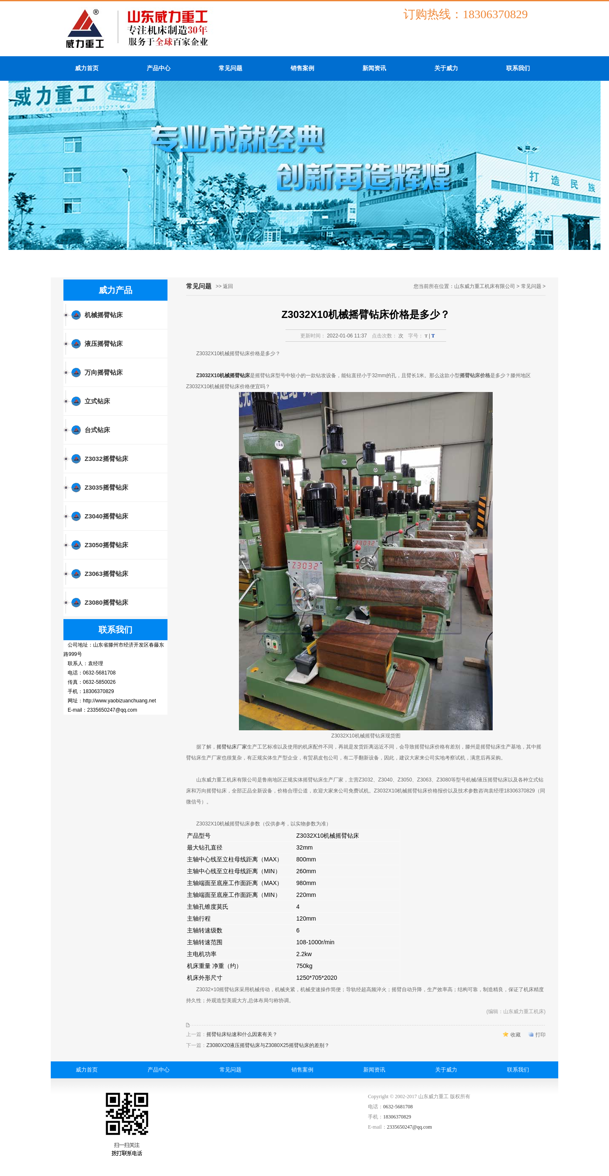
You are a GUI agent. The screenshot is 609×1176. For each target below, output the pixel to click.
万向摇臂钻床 (104, 372)
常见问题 (230, 68)
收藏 (515, 1035)
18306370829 (397, 1117)
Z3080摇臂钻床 (106, 602)
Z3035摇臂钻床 (106, 487)
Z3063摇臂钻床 (106, 573)
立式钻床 (97, 401)
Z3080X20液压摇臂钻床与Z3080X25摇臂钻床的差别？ (267, 1045)
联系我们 (518, 68)
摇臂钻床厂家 (232, 747)
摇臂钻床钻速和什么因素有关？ (241, 1034)
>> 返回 (224, 286)
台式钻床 (97, 429)
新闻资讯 (374, 68)
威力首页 (87, 68)
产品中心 (158, 68)
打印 (540, 1035)
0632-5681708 (398, 1107)
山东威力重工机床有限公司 (484, 286)
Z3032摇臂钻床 (106, 458)
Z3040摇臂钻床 (106, 516)
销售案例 (302, 68)
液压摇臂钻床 (104, 343)
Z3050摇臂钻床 (106, 544)
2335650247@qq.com (409, 1127)
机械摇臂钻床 (104, 314)
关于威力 (446, 68)
